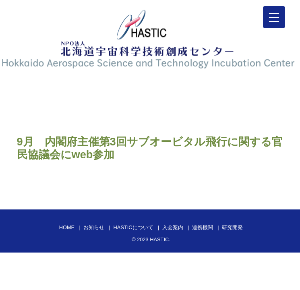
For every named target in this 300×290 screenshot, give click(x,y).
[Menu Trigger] (274, 17)
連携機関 (202, 227)
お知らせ (93, 227)
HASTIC (159, 239)
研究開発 (232, 227)
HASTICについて (133, 227)
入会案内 (172, 227)
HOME (66, 227)
